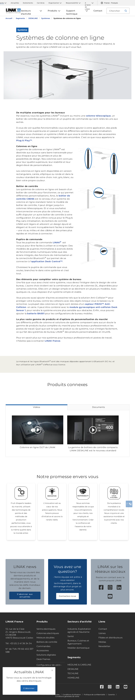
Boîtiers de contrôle (47, 642)
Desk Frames (43, 659)
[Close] (52, 670)
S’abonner (29, 688)
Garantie (111, 695)
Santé (71, 636)
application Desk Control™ (47, 261)
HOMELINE (73, 677)
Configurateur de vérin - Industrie (49, 666)
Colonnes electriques (48, 633)
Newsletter (104, 646)
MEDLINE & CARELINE (79, 664)
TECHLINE (73, 673)
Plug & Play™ (24, 140)
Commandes (43, 646)
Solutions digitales (46, 655)
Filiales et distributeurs (110, 637)
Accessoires (43, 650)
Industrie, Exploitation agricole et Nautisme (79, 630)
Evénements (28, 3)
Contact (102, 629)
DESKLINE (73, 669)
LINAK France (52, 341)
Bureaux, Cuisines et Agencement (78, 642)
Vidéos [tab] (36, 407)
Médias (102, 642)
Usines (102, 633)
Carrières (41, 3)
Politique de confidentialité (94, 695)
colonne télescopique (98, 116)
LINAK (57, 242)
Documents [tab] (98, 407)
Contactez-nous (67, 596)
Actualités (15, 3)
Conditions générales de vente (67, 696)
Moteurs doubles (45, 637)
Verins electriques (46, 629)
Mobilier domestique (79, 648)
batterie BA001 (35, 313)
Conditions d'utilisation (72, 695)
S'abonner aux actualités (25, 595)
